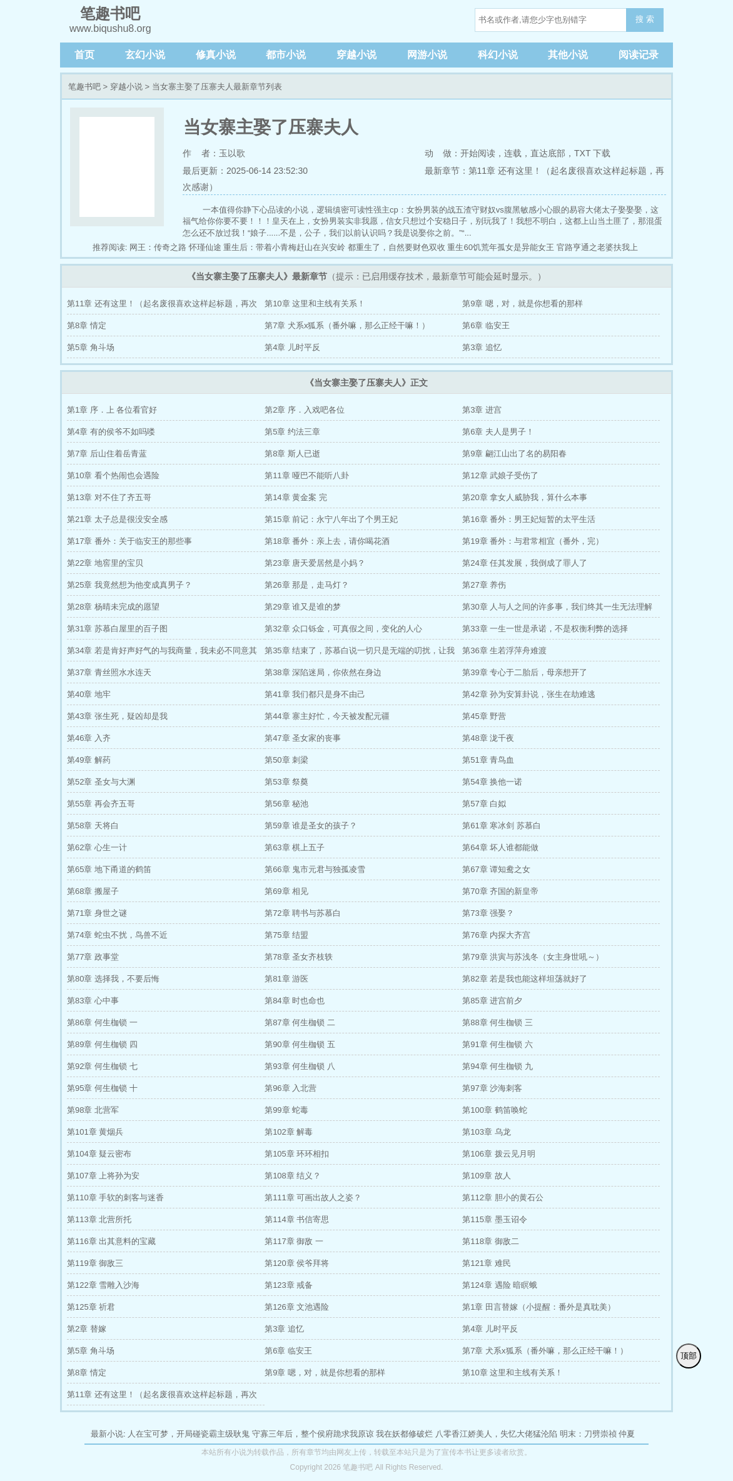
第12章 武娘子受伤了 (500, 475)
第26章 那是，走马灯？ (307, 585)
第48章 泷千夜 (488, 738)
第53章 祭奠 (286, 781)
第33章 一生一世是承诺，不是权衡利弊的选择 (545, 628)
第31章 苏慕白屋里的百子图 (117, 628)
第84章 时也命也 (295, 1000)
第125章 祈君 (91, 1307)
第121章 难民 (486, 1263)
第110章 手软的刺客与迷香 (115, 1197)
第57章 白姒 (484, 803)
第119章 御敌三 (95, 1263)
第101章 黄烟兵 (95, 1132)
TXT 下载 (592, 153)
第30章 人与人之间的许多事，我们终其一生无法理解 (557, 606)
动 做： (443, 153)
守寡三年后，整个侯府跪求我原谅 (313, 1433)
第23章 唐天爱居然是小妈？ (315, 563)
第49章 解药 (89, 760)
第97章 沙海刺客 (492, 1088)
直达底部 (547, 153)
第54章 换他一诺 (492, 781)
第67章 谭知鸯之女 (496, 869)
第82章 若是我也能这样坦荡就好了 (524, 978)
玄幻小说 (145, 54)
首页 (84, 54)
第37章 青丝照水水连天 (109, 672)
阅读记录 (639, 54)
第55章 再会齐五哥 (101, 803)
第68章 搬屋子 (93, 891)
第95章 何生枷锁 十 (102, 1088)
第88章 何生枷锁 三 (497, 1022)
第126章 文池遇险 (297, 1307)
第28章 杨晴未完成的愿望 (113, 606)
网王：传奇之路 (157, 247)
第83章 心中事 (93, 1000)
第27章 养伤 (484, 585)
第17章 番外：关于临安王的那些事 (129, 541)
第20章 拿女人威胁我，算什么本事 (524, 497)
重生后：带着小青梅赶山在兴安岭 (284, 247)
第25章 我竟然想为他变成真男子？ (129, 585)
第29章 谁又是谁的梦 (303, 606)
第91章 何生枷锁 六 (497, 1044)
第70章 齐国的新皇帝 (500, 891)
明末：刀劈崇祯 (588, 1433)
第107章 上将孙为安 (103, 1175)
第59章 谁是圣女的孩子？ (311, 825)
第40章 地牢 (89, 694)
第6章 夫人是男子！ (498, 431)
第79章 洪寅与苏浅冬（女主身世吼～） (533, 956)
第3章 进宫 (482, 409)
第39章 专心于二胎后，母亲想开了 (524, 672)
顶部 (688, 1355)
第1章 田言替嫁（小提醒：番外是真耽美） (538, 1307)
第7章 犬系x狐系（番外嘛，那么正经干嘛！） (347, 325)
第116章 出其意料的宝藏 (111, 1241)
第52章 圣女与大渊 (101, 781)
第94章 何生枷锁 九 (497, 1066)
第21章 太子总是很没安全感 (117, 519)
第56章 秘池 (286, 803)
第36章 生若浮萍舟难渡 (504, 650)
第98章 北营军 (93, 1110)
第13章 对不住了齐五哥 (109, 497)
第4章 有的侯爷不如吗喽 (111, 431)
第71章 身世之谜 (97, 913)
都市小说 (286, 54)
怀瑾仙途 (205, 247)
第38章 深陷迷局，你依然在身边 (323, 672)
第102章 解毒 (289, 1132)
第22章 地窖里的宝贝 (105, 563)
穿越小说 (356, 54)
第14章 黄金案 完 (296, 497)
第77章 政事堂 (93, 956)
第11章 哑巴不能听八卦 (307, 475)
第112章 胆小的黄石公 (502, 1197)
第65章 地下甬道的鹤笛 (109, 869)
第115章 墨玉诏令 (494, 1219)
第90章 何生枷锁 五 (300, 1044)
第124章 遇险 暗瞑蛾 (499, 1285)
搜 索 (644, 19)
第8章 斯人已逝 (292, 453)
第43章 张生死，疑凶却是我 (117, 716)
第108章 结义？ (293, 1175)
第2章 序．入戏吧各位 (305, 409)
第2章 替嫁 (86, 1328)
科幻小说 (498, 54)
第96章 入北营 (290, 1088)
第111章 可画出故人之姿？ (313, 1197)
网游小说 (427, 54)
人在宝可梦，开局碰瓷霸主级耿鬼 (189, 1433)
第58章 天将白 (93, 825)
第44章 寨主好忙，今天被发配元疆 (327, 716)
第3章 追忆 (482, 347)
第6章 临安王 (486, 325)
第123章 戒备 (289, 1285)
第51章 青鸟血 (488, 760)
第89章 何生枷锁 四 (102, 1044)
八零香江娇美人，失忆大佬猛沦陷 (496, 1433)
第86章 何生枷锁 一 (102, 1022)
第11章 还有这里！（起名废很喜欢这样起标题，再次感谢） (162, 306)
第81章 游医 (286, 978)
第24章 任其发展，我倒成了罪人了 (524, 563)
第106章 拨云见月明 (498, 1153)
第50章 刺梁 (286, 760)
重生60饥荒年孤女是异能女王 (500, 247)
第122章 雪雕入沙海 (103, 1285)
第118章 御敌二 (490, 1241)
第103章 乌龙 (486, 1132)
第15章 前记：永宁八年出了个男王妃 (331, 519)
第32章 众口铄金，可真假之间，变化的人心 (343, 628)
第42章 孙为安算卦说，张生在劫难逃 (528, 694)
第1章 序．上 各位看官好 (112, 409)
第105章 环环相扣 (297, 1153)
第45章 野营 (484, 716)
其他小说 (568, 54)
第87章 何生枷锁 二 (300, 1022)
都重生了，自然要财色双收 (396, 247)
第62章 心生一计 (97, 847)
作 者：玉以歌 (214, 153)
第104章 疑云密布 (99, 1153)
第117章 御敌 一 (294, 1241)
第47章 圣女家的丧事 (303, 738)
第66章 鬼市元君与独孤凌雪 (315, 869)
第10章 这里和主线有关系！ (315, 303)
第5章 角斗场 (90, 347)
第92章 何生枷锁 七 (102, 1066)
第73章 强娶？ (488, 913)
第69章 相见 (286, 891)
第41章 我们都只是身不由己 (315, 694)
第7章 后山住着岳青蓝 (107, 453)
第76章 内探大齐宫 (496, 935)
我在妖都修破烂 (404, 1433)
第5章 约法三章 (292, 431)
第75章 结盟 (286, 935)
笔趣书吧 (84, 86)
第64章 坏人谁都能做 (500, 847)
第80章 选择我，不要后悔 (113, 978)
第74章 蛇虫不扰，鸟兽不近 (117, 935)
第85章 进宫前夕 (492, 1000)
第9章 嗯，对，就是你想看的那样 (522, 303)
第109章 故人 (486, 1175)
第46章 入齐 (89, 738)
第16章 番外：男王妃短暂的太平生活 (528, 519)
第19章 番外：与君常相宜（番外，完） (533, 541)
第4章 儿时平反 (292, 347)
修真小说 (216, 54)
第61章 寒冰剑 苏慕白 (501, 825)
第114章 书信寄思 (297, 1219)
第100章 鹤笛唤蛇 (494, 1110)
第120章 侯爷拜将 (297, 1263)
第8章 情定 (86, 325)
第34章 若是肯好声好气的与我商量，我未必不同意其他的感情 (162, 653)
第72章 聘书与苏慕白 (303, 913)
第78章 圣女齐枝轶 (299, 956)
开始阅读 (477, 153)
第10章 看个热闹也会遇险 (113, 475)
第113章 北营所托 (99, 1219)
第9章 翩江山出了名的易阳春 (514, 453)
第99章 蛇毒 (286, 1110)
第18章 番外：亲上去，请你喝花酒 (327, 541)
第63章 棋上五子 (295, 847)
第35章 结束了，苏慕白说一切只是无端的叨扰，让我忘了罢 (360, 653)
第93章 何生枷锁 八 (300, 1066)
